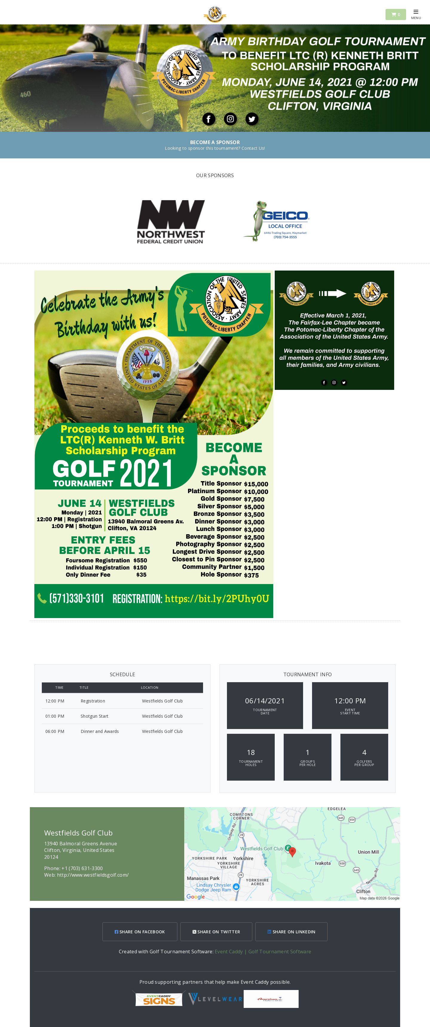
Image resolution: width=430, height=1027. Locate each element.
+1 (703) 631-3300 (82, 868)
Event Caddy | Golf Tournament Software (263, 951)
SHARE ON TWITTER (216, 932)
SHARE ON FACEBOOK (140, 932)
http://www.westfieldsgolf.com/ (93, 875)
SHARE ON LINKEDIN (291, 932)
